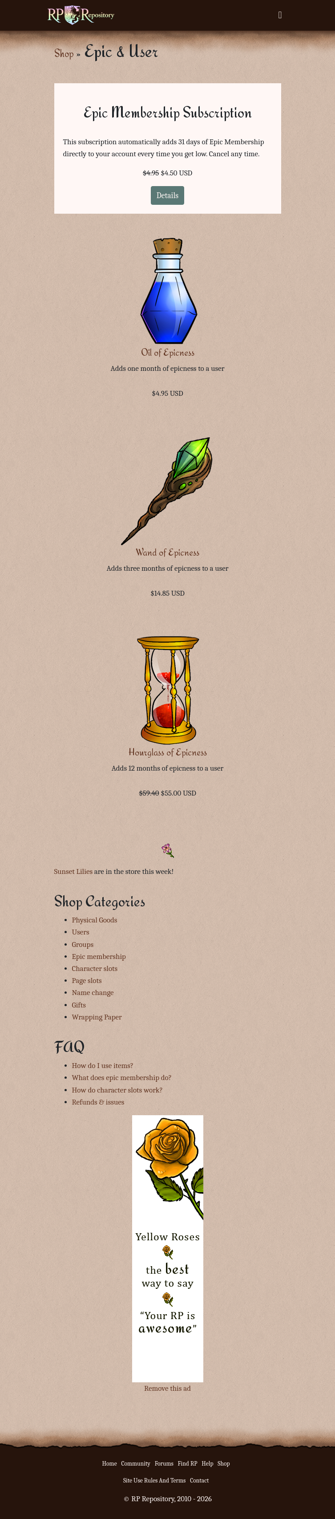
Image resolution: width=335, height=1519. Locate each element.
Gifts (79, 1005)
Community (135, 1463)
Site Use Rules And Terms (154, 1480)
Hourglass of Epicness (168, 752)
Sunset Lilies (73, 871)
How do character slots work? (117, 1090)
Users (80, 932)
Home (109, 1463)
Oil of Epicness (167, 352)
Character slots (95, 968)
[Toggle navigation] (279, 15)
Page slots (87, 980)
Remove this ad (167, 1388)
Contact (199, 1480)
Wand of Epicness (167, 552)
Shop (64, 53)
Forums (164, 1463)
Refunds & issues (98, 1102)
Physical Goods (94, 920)
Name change (93, 992)
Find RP (188, 1463)
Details (167, 195)
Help (207, 1463)
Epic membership (99, 956)
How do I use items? (103, 1065)
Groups (83, 944)
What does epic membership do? (122, 1077)
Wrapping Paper (97, 1017)
